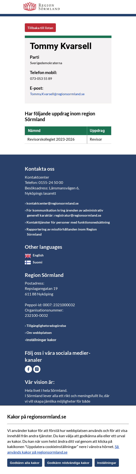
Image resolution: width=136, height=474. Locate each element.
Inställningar (106, 463)
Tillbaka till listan (40, 28)
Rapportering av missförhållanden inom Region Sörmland (61, 231)
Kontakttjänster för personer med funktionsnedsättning (68, 222)
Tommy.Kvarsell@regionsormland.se (57, 94)
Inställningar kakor (41, 340)
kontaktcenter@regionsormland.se (52, 203)
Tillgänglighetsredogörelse (46, 326)
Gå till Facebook (28, 369)
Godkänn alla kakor (24, 463)
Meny (107, 7)
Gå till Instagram (36, 369)
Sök (95, 7)
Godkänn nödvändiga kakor (68, 463)
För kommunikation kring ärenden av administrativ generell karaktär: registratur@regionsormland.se (64, 212)
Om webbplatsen (39, 333)
